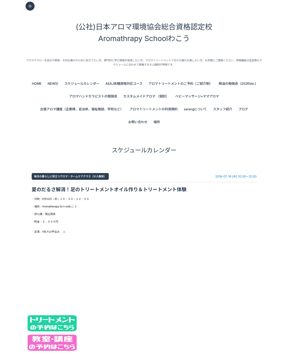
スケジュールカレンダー (81, 84)
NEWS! (53, 84)
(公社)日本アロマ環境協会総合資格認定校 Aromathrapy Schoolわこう (144, 32)
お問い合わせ (137, 122)
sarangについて (195, 109)
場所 (157, 122)
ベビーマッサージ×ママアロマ (197, 96)
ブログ (243, 109)
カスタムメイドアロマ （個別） (146, 96)
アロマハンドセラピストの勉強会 (93, 96)
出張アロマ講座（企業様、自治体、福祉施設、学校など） (81, 109)
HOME (36, 84)
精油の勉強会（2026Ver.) (237, 84)
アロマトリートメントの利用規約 (154, 109)
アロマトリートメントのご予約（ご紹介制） (180, 84)
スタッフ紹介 (222, 109)
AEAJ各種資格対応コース (123, 84)
